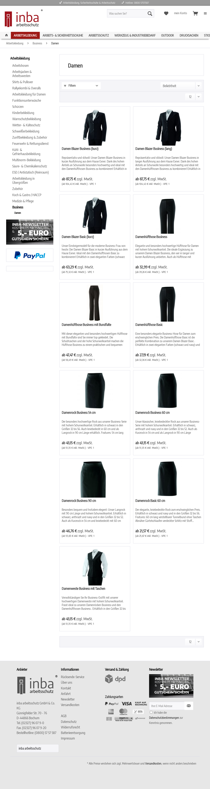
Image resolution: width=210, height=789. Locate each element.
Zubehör (17, 189)
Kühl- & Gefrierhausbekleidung (26, 152)
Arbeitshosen (20, 65)
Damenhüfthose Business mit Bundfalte (86, 325)
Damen (17, 212)
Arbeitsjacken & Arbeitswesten (22, 74)
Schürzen (18, 107)
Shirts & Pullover (22, 82)
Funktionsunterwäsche (26, 100)
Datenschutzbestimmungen (164, 717)
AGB (63, 716)
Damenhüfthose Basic (149, 325)
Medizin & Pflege (23, 201)
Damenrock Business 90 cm (79, 501)
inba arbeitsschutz (30, 748)
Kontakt (66, 688)
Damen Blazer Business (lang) (153, 149)
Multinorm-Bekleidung (26, 160)
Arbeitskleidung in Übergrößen (23, 180)
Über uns (66, 682)
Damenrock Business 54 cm (79, 413)
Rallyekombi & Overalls (26, 88)
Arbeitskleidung (20, 58)
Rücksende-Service (72, 677)
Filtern (70, 85)
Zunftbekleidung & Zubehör (29, 137)
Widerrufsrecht (70, 727)
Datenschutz (68, 722)
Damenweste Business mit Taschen (83, 589)
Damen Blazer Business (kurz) (80, 149)
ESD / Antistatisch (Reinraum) (30, 172)
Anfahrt (66, 694)
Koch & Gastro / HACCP (26, 195)
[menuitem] (136, 15)
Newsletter (68, 699)
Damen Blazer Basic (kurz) (78, 237)
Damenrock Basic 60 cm (150, 501)
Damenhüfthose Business (151, 237)
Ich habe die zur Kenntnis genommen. (166, 718)
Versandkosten (70, 705)
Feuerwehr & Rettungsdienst (30, 143)
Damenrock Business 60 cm (152, 413)
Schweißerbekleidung (25, 131)
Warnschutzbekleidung (26, 119)
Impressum (68, 738)
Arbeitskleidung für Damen (29, 94)
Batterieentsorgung (73, 733)
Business (17, 207)
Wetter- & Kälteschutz (26, 125)
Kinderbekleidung (23, 113)
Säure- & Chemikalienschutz (29, 166)
